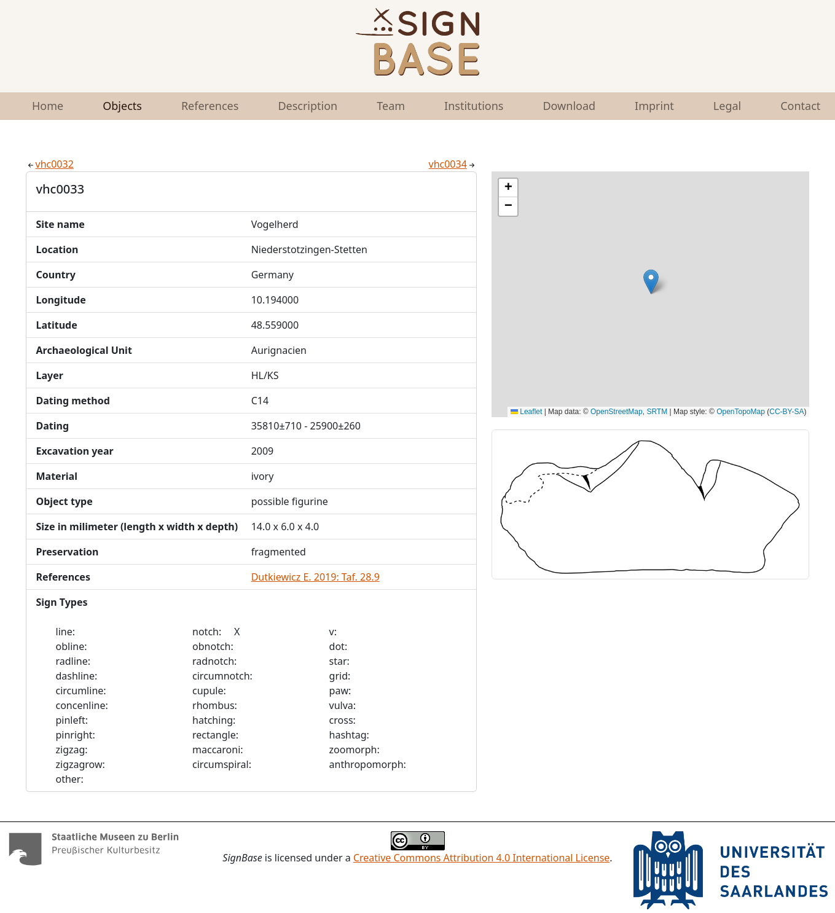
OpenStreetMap (616, 411)
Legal (727, 105)
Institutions (473, 105)
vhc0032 (50, 164)
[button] (651, 281)
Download (569, 105)
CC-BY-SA (786, 411)
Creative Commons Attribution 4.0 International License (481, 857)
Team (391, 105)
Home (47, 105)
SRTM (656, 411)
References (209, 105)
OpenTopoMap (740, 411)
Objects (122, 105)
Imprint (654, 105)
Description (307, 105)
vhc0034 (453, 164)
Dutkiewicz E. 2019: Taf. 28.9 (315, 577)
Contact (800, 105)
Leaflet (526, 411)
